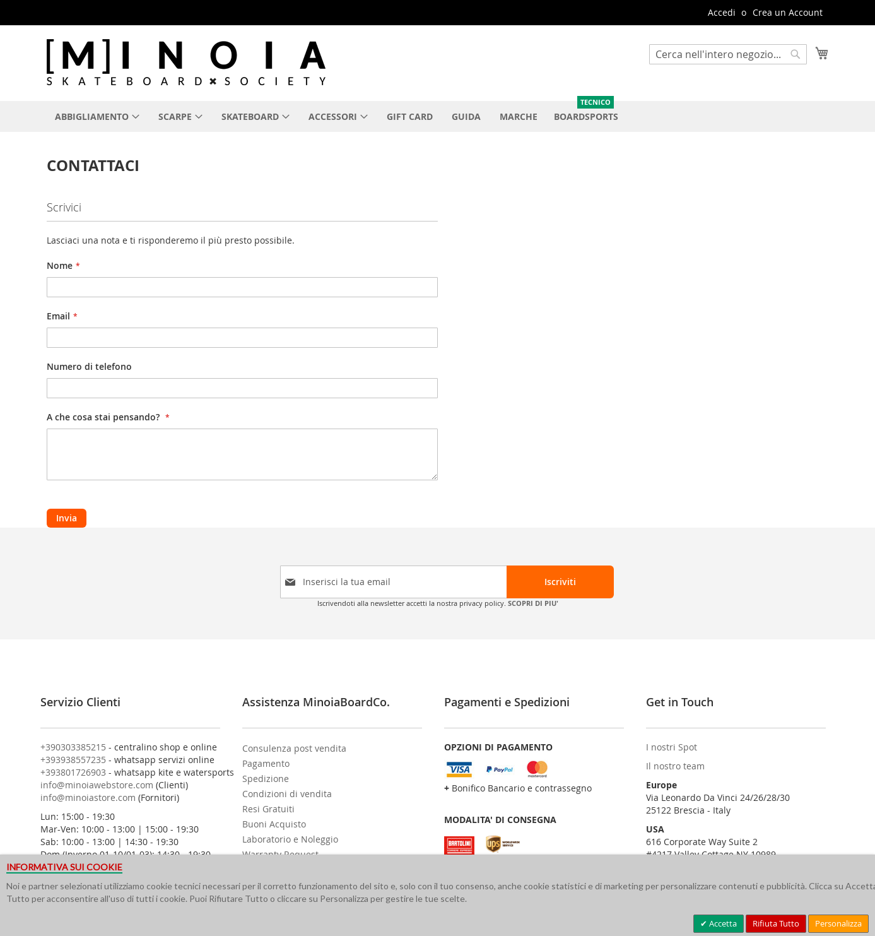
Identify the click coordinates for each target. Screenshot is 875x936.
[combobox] (728, 54)
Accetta (722, 923)
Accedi (722, 12)
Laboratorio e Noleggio (290, 839)
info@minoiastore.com (88, 797)
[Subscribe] (560, 582)
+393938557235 (73, 760)
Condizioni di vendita (287, 794)
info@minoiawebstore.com (96, 785)
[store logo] (186, 62)
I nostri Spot (671, 747)
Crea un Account (788, 12)
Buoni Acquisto (274, 824)
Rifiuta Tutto (776, 923)
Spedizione (265, 779)
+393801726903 (73, 772)
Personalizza (838, 923)
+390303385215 (73, 747)
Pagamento (266, 763)
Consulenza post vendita (294, 748)
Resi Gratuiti (268, 809)
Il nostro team (675, 766)
